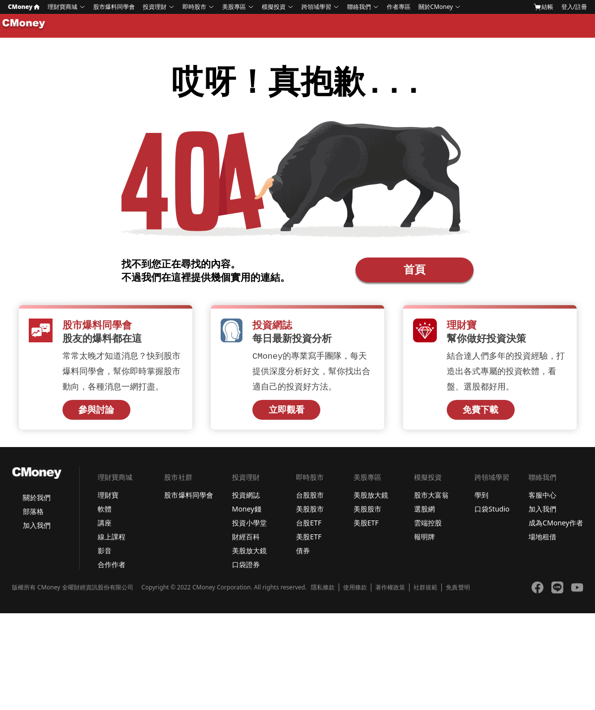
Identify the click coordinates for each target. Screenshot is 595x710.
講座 (105, 525)
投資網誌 (246, 498)
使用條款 (355, 590)
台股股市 (310, 498)
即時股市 (194, 6)
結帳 (543, 7)
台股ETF (308, 525)
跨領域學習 (316, 6)
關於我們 (37, 500)
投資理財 (155, 6)
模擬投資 (274, 6)
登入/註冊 (574, 6)
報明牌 (424, 539)
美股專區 (234, 6)
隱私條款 (323, 590)
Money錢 (246, 511)
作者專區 (399, 6)
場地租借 (542, 539)
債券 (303, 553)
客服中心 (542, 498)
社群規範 (425, 590)
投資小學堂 (249, 525)
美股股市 (310, 511)
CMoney (24, 6)
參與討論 (96, 413)
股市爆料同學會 (114, 6)
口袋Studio (492, 511)
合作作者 (111, 567)
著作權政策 (390, 590)
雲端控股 (428, 525)
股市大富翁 (431, 498)
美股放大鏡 (249, 553)
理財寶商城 (62, 6)
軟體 (105, 511)
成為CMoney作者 (556, 525)
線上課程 (111, 539)
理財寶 (108, 498)
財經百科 (246, 539)
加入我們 (37, 528)
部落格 (33, 514)
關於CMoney (435, 6)
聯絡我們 (359, 6)
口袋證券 (246, 567)
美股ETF (308, 539)
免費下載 (480, 413)
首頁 (414, 270)
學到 (481, 498)
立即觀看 (286, 413)
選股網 (424, 511)
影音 (105, 553)
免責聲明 (458, 590)
